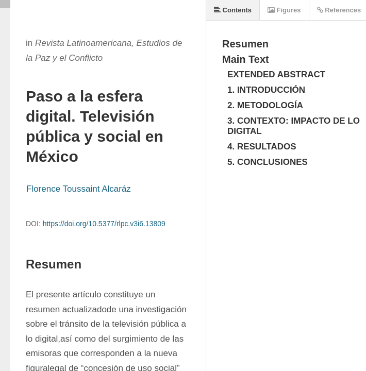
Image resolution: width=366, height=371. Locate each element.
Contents (233, 10)
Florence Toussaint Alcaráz (78, 189)
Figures (284, 10)
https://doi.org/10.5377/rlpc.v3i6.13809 (104, 224)
